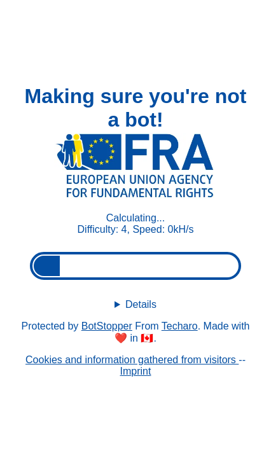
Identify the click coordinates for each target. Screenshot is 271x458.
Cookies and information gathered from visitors (132, 359)
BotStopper (106, 326)
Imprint (135, 371)
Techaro (180, 326)
